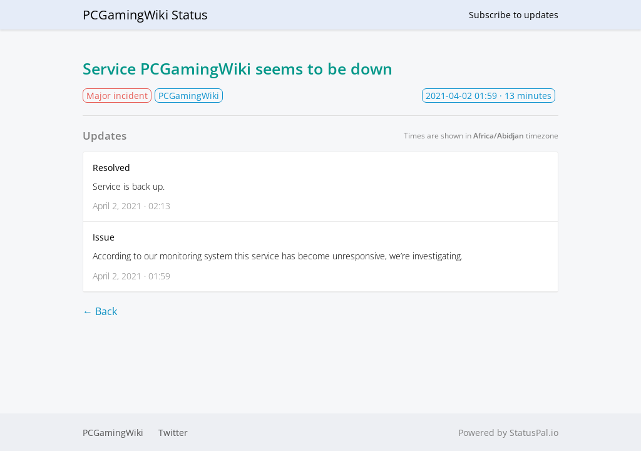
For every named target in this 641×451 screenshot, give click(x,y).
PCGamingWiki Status (145, 14)
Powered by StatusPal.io (508, 432)
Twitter (173, 432)
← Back (100, 311)
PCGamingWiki (113, 432)
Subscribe (513, 15)
